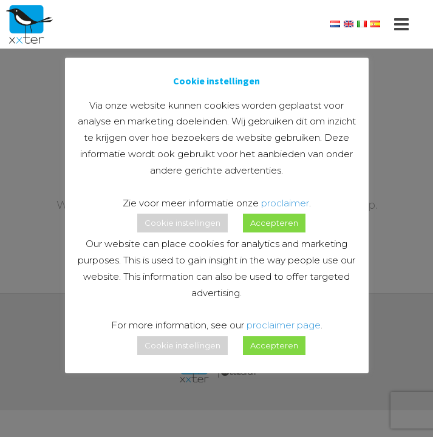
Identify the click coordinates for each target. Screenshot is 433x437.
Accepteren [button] (274, 223)
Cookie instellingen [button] (182, 223)
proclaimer (285, 203)
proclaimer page (284, 325)
